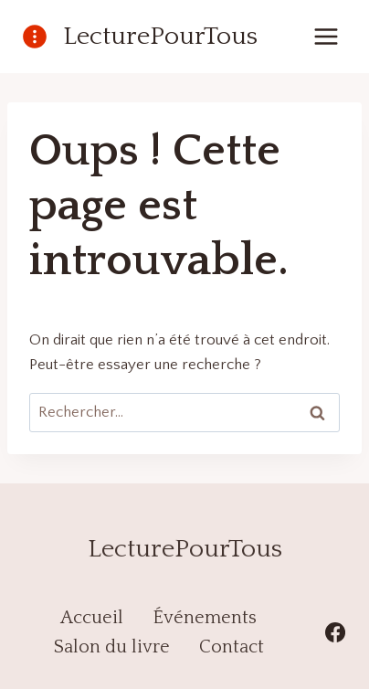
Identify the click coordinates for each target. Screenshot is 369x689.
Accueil (91, 618)
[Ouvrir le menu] (325, 36)
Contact (231, 647)
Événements (205, 618)
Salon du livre (112, 647)
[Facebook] (335, 632)
